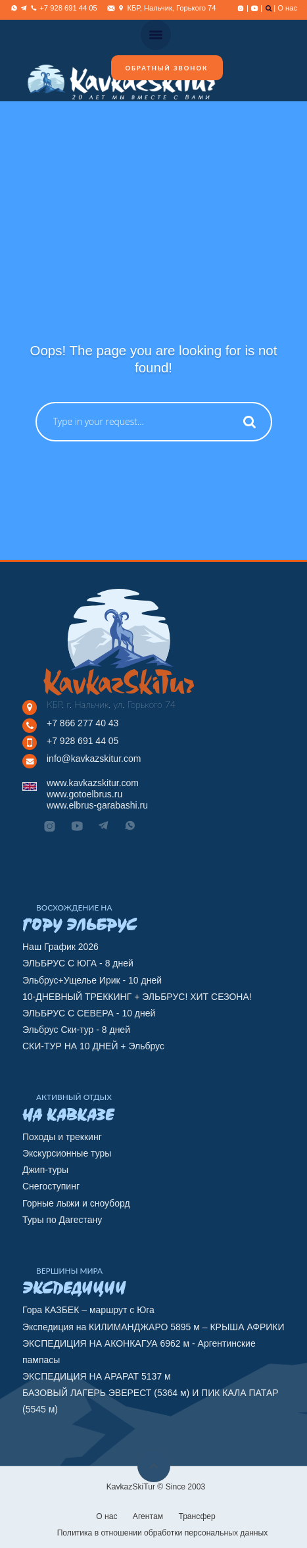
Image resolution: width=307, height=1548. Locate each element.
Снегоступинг (51, 1186)
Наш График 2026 (60, 946)
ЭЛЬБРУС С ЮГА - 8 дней (77, 963)
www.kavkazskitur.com (93, 783)
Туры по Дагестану (62, 1219)
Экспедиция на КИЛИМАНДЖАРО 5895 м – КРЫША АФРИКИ (153, 1327)
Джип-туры (45, 1169)
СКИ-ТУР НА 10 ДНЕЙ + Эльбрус (93, 1046)
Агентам (148, 1516)
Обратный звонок (167, 68)
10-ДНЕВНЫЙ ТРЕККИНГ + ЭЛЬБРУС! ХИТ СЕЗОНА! (137, 996)
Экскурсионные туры (66, 1153)
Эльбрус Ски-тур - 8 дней (76, 1029)
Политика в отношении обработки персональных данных (162, 1532)
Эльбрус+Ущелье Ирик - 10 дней (92, 980)
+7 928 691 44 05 (82, 741)
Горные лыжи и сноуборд (76, 1203)
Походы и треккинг (62, 1137)
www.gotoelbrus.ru (84, 794)
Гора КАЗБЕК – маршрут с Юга (88, 1310)
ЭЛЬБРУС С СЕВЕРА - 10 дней (88, 1013)
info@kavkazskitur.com (94, 758)
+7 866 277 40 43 (82, 723)
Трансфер (196, 1516)
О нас (287, 8)
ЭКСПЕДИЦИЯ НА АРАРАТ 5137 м (96, 1376)
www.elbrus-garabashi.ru (97, 805)
